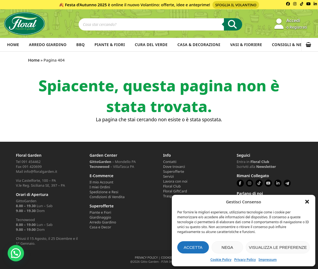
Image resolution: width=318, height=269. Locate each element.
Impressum (268, 259)
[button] (307, 201)
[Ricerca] (233, 24)
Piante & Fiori (110, 44)
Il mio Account (101, 182)
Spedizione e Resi (103, 191)
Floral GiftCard (175, 191)
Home (13, 44)
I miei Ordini (99, 187)
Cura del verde (151, 44)
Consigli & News (290, 44)
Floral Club (172, 186)
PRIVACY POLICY (146, 257)
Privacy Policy (245, 259)
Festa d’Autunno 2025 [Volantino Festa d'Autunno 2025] (86, 4)
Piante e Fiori (100, 212)
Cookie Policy (220, 259)
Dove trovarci (174, 166)
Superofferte (173, 171)
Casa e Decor (100, 227)
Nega (227, 247)
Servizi (168, 176)
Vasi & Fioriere (246, 44)
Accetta (193, 247)
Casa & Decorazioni (199, 44)
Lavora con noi (175, 181)
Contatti (169, 161)
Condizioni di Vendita (107, 196)
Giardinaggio (100, 217)
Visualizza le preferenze (278, 247)
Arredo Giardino (48, 44)
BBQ (80, 44)
